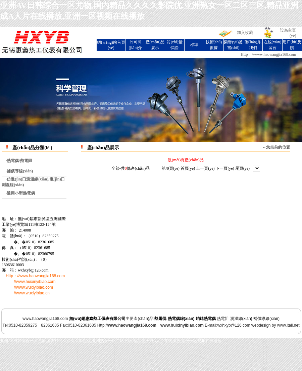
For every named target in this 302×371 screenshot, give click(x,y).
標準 (194, 44)
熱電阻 (223, 318)
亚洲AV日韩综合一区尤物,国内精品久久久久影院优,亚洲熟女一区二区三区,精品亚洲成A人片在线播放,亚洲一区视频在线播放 (110, 340)
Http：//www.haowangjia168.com (268, 54)
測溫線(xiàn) (241, 318)
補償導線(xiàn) (266, 318)
